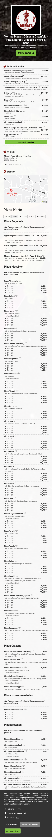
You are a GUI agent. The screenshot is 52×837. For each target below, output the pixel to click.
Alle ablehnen (11, 824)
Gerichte (23, 216)
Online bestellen (26, 53)
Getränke (41, 216)
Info (19, 809)
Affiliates (10, 818)
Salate (7, 216)
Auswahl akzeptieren (30, 824)
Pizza (14, 216)
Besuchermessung (14, 813)
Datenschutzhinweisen (20, 804)
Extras (31, 216)
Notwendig (11, 809)
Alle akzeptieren (12, 831)
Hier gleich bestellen (26, 142)
